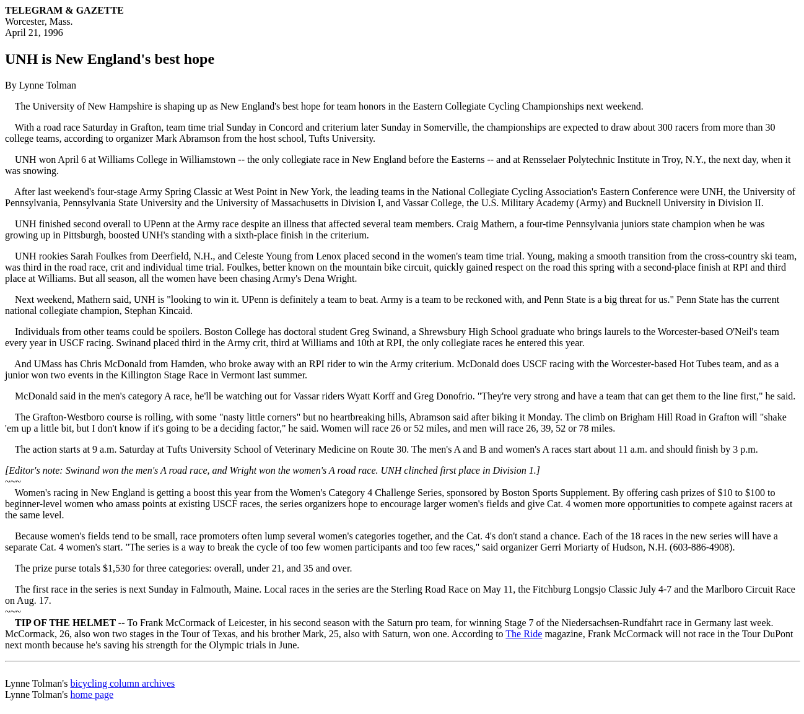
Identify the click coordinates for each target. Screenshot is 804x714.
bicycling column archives (122, 683)
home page (91, 694)
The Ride (523, 634)
